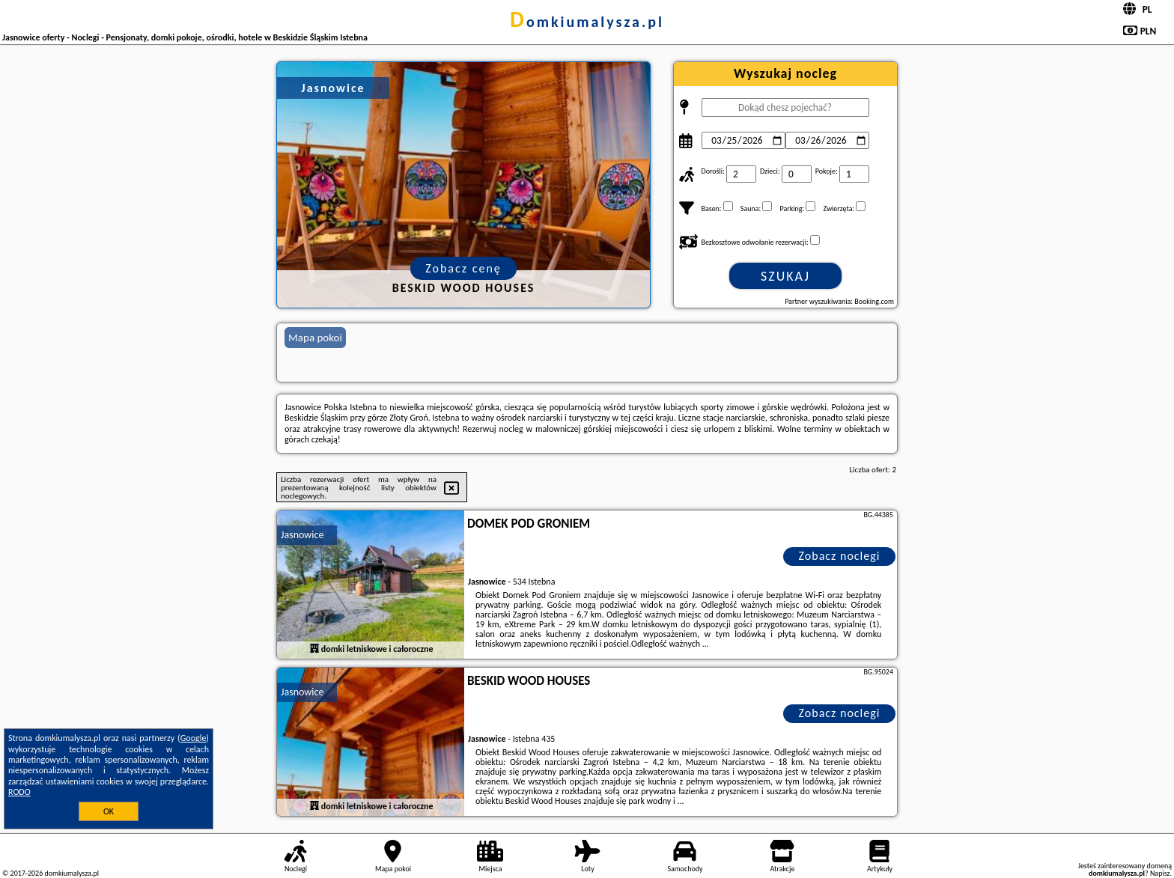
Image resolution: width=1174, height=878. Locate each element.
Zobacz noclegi (839, 556)
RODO (19, 792)
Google (193, 738)
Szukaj (785, 276)
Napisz (1160, 873)
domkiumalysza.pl (587, 22)
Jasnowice (302, 534)
